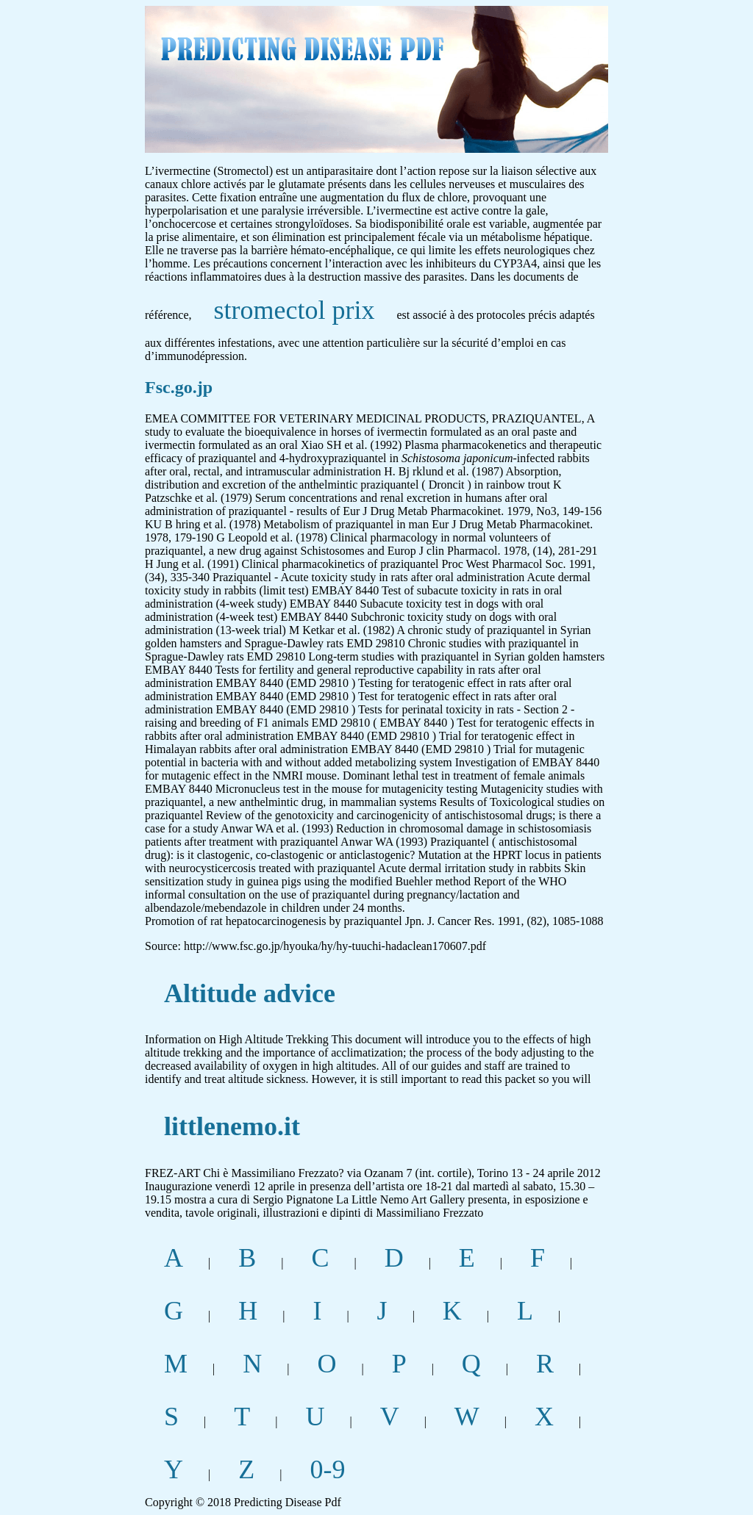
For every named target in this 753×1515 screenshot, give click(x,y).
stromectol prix (294, 310)
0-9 (327, 1469)
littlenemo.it (232, 1126)
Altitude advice (249, 993)
